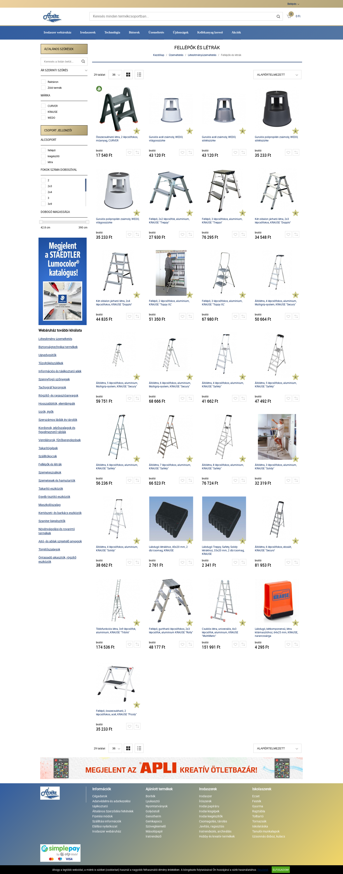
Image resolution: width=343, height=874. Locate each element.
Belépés (291, 3)
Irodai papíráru (209, 806)
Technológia (112, 32)
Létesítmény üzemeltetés (57, 338)
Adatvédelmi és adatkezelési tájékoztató (111, 803)
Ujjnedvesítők (49, 354)
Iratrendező (153, 836)
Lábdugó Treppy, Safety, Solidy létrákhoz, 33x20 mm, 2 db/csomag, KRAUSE (223, 550)
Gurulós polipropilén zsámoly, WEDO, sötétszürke (276, 138)
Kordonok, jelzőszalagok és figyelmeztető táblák (58, 429)
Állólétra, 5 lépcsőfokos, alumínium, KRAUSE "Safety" (276, 384)
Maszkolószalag (51, 504)
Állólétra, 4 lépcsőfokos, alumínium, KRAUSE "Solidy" (117, 548)
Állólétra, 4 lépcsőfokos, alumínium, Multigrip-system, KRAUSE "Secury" (276, 302)
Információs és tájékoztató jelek (61, 370)
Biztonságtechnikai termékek (59, 346)
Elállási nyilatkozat (104, 826)
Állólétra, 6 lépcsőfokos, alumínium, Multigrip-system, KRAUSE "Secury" (170, 384)
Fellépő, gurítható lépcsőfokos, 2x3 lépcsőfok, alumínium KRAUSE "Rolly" (171, 630)
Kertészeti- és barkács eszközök (61, 512)
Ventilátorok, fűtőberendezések (61, 439)
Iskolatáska (260, 826)
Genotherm (153, 816)
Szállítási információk (106, 821)
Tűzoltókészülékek (52, 362)
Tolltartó (258, 816)
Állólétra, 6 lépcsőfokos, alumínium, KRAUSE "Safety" (117, 466)
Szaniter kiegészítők (53, 520)
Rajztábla (258, 811)
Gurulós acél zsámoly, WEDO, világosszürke (166, 138)
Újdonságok (181, 32)
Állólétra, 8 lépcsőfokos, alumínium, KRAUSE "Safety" (223, 466)
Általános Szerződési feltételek (112, 811)
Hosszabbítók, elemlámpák (58, 402)
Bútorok (134, 32)
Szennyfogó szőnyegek (56, 378)
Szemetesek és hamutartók (58, 479)
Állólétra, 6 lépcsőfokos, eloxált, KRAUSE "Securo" (273, 548)
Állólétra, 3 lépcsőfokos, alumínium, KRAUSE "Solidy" (276, 466)
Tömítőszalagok (51, 548)
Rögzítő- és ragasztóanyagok (60, 394)
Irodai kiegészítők (211, 816)
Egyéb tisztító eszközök (56, 496)
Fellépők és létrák (51, 463)
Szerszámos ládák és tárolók (59, 419)
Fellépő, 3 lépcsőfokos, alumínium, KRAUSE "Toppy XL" (222, 302)
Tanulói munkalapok (266, 831)
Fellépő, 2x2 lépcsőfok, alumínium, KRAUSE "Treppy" (169, 220)
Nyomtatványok (157, 806)
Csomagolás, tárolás (213, 821)
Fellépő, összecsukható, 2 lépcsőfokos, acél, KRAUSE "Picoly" (116, 712)
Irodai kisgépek (209, 811)
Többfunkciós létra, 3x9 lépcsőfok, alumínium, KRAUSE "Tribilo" (116, 630)
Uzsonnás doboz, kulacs (268, 836)
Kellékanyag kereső (210, 32)
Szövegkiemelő (156, 826)
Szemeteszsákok (51, 471)
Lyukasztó (153, 801)
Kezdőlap (159, 55)
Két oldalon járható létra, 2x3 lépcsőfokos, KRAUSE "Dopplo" (273, 220)
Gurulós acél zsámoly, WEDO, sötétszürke (219, 138)
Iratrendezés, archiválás (215, 831)
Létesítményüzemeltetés (202, 55)
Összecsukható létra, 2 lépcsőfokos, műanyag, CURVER (117, 138)
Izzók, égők (47, 411)
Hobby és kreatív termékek (217, 836)
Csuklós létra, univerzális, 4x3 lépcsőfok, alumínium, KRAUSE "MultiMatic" (220, 632)
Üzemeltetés (156, 32)
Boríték (150, 796)
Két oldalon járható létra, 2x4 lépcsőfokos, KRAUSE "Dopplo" (114, 302)
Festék (256, 801)
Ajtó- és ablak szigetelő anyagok (62, 540)
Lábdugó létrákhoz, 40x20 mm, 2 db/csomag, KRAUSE (168, 548)
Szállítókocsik (49, 455)
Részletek (262, 869)
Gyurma (257, 806)
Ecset (256, 796)
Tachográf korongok (54, 386)
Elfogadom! (281, 869)
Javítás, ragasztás (211, 826)
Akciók (236, 32)
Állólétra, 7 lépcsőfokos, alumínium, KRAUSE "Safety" (170, 466)
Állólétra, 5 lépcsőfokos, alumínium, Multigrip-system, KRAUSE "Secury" (117, 384)
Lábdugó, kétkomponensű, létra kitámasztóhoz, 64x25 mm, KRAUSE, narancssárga (276, 632)
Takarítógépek (50, 447)
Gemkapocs (154, 821)
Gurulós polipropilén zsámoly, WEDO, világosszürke (118, 220)
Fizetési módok (102, 816)
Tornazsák (259, 821)
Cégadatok (99, 796)
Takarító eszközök (52, 488)
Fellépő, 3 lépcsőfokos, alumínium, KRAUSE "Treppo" (222, 220)
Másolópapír (154, 831)
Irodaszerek (88, 32)
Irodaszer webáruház (58, 32)
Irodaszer (205, 796)
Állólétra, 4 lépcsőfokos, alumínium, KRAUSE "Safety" (223, 384)
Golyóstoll (152, 811)
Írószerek (205, 801)
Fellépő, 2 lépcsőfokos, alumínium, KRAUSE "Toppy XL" (169, 302)
